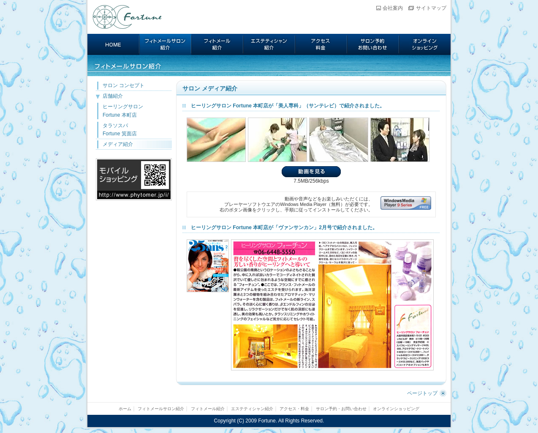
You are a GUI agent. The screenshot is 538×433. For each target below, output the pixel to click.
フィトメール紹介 (217, 44)
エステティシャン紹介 (269, 44)
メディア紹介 (118, 144)
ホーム (113, 44)
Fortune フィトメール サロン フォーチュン (127, 17)
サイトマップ (431, 8)
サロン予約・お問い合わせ (373, 44)
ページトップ (422, 393)
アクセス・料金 (321, 44)
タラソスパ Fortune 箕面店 (120, 130)
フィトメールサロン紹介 (165, 44)
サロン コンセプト (123, 85)
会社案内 (393, 8)
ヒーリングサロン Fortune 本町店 (123, 111)
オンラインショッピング (425, 44)
